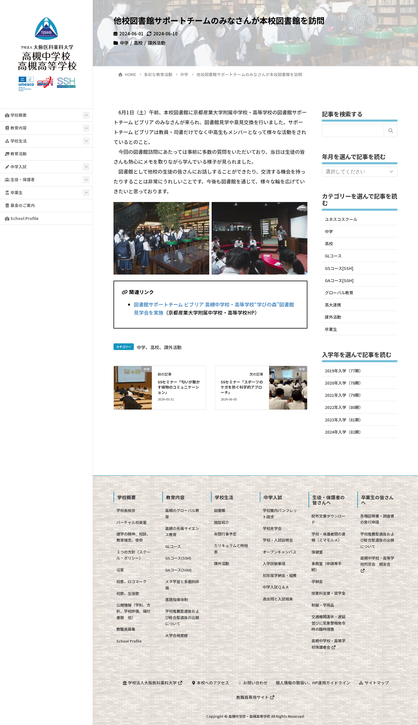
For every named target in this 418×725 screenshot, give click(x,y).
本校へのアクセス (210, 683)
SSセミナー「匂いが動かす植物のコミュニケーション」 (179, 387)
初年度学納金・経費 (280, 575)
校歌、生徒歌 (127, 593)
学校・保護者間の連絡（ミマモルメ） (328, 537)
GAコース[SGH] (339, 280)
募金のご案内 (20, 205)
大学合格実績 (176, 635)
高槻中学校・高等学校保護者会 (328, 644)
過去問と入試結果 (278, 599)
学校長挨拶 (125, 510)
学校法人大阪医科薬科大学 (152, 683)
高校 (138, 42)
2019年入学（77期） (344, 371)
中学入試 (16, 166)
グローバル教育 (339, 292)
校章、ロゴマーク (131, 581)
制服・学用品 (322, 605)
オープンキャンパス (279, 552)
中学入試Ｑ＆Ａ (276, 587)
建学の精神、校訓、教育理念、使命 (133, 537)
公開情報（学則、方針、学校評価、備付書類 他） (133, 611)
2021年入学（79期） (344, 395)
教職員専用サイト (255, 697)
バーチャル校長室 (131, 522)
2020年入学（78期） (344, 383)
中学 (124, 42)
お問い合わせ (252, 683)
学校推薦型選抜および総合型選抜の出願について (182, 617)
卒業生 (14, 192)
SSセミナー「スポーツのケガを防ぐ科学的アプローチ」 (242, 387)
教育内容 (16, 128)
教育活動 (16, 153)
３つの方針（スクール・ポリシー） (133, 555)
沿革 (120, 570)
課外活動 (156, 42)
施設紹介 (221, 522)
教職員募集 (125, 629)
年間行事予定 (225, 534)
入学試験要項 (274, 563)
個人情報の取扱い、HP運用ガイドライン (313, 683)
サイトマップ (374, 683)
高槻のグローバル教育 (182, 513)
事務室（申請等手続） (326, 566)
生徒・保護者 (20, 179)
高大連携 (333, 305)
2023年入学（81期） (344, 420)
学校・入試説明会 (278, 540)
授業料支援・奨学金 (328, 593)
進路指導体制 (176, 599)
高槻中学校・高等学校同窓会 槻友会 (377, 564)
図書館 (219, 510)
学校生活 (16, 141)
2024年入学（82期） (344, 432)
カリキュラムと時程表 (231, 548)
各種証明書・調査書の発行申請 (377, 519)
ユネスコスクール (341, 219)
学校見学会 (272, 528)
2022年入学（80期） (344, 407)
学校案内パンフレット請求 (280, 513)
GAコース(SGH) (178, 570)
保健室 (317, 552)
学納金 (317, 581)
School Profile (22, 218)
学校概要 (16, 115)
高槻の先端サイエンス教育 (182, 531)
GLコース (333, 256)
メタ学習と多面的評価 (182, 584)
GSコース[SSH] (339, 268)
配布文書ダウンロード (328, 519)
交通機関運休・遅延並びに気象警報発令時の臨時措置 (328, 623)
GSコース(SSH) (178, 558)
